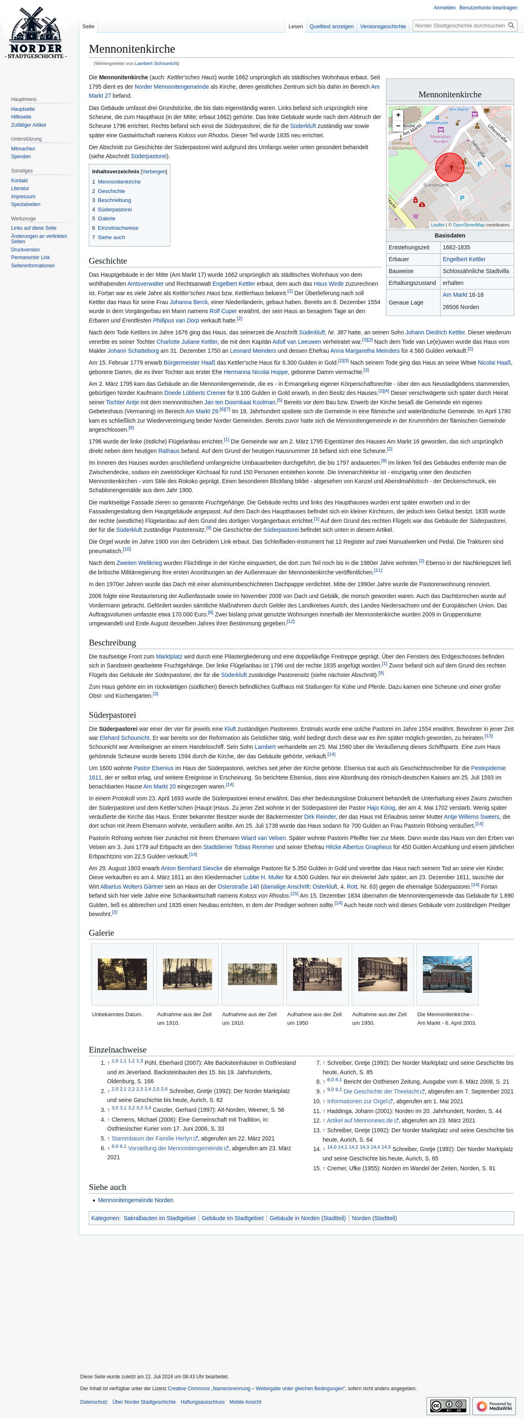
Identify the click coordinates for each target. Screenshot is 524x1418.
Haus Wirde (328, 283)
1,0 (115, 1060)
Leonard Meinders (253, 350)
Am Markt (455, 294)
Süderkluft (303, 126)
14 (331, 754)
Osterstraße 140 (238, 886)
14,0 (332, 1147)
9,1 (338, 1089)
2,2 (131, 1088)
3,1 (123, 1107)
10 (127, 548)
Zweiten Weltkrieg (139, 563)
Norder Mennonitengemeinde (172, 86)
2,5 (156, 1088)
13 (488, 735)
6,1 (123, 1146)
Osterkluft (325, 886)
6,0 (115, 1146)
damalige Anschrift (286, 886)
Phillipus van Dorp (176, 320)
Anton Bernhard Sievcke (192, 868)
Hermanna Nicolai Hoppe (256, 372)
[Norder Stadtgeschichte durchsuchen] (465, 25)
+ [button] (398, 115)
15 (294, 893)
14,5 (386, 1147)
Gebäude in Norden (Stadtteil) (308, 1218)
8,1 (338, 1079)
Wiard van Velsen (263, 838)
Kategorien (105, 1218)
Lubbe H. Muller (263, 877)
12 (290, 621)
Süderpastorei (149, 156)
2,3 (139, 1088)
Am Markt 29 (202, 411)
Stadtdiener (218, 847)
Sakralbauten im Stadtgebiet (160, 1218)
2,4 (148, 1088)
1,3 (139, 1060)
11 (378, 570)
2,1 (123, 1088)
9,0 (330, 1089)
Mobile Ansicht (245, 1402)
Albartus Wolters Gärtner (131, 886)
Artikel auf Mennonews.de (360, 1120)
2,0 (115, 1088)
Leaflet (438, 224)
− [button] (398, 126)
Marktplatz (169, 656)
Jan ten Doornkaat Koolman (240, 402)
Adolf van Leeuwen (297, 341)
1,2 (131, 1060)
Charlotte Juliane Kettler (187, 341)
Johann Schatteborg (133, 350)
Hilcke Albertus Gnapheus (359, 847)
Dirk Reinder (320, 816)
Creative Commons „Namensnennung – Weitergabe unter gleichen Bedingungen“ (256, 1388)
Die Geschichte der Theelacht (381, 1091)
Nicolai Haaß (494, 362)
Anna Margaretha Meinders (365, 350)
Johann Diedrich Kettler (435, 332)
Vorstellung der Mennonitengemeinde (175, 1148)
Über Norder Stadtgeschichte (144, 1402)
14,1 (343, 1147)
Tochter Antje (122, 402)
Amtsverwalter (145, 283)
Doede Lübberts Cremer (195, 393)
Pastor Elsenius (154, 768)
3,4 (148, 1107)
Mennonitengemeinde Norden (135, 1200)
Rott (352, 886)
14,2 (353, 1147)
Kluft (230, 729)
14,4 (375, 1147)
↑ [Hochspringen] (108, 1119)
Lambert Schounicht (156, 63)
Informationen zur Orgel (357, 1101)
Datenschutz (94, 1402)
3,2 (131, 1107)
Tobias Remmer (254, 847)
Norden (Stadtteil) (374, 1218)
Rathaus (169, 451)
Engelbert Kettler (464, 259)
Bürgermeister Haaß (189, 362)
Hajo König (381, 807)
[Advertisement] (298, 1299)
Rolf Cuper (223, 311)
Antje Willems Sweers (471, 816)
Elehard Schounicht (124, 738)
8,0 (330, 1079)
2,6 (164, 1088)
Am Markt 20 (159, 786)
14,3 (364, 1147)
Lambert (265, 747)
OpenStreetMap (469, 224)
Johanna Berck (189, 302)
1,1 (123, 1060)
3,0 (115, 1107)
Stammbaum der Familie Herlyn (152, 1138)
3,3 (139, 1107)
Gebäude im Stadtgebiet (233, 1218)
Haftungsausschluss (202, 1402)
